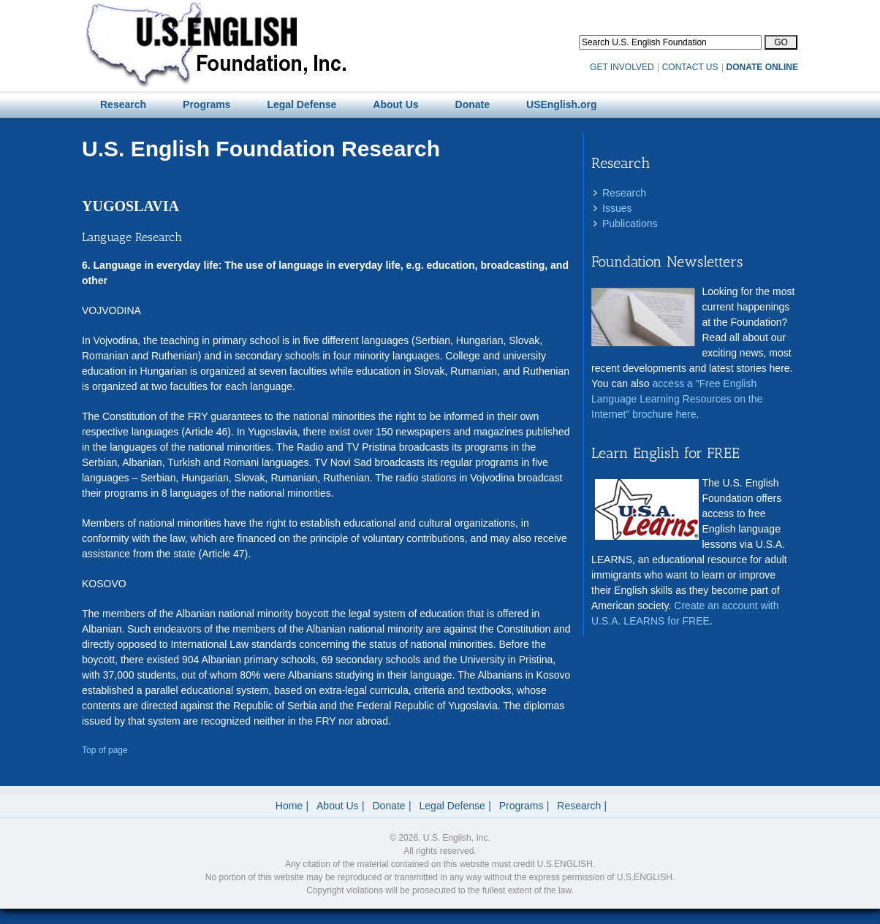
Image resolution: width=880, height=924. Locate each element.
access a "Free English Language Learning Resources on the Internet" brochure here (676, 399)
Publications (630, 223)
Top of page (105, 750)
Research (624, 193)
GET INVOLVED (622, 67)
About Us (337, 806)
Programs (521, 806)
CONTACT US (690, 67)
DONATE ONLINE (762, 67)
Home (289, 806)
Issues (616, 208)
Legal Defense (452, 806)
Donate (389, 806)
